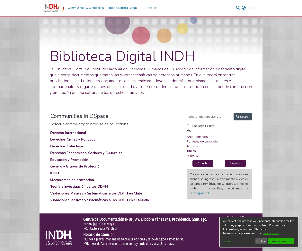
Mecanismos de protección (72, 179)
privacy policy (270, 233)
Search (242, 117)
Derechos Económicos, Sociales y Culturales (86, 153)
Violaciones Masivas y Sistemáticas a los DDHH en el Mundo (99, 200)
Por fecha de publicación (203, 141)
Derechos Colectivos (67, 146)
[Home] (53, 8)
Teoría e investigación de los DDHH (79, 186)
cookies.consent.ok (281, 241)
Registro (235, 163)
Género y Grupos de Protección (76, 166)
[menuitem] (243, 7)
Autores (192, 146)
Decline (261, 241)
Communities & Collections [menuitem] (86, 8)
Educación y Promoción (69, 159)
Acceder (203, 163)
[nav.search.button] (238, 7)
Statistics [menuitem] (151, 8)
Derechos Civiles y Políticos (72, 139)
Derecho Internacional (68, 132)
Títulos (191, 151)
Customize (229, 241)
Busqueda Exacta (202, 126)
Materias (193, 155)
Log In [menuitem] (251, 8)
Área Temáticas (197, 137)
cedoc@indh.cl (199, 193)
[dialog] (259, 232)
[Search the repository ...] (210, 116)
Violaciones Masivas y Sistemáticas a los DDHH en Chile (96, 193)
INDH (54, 173)
